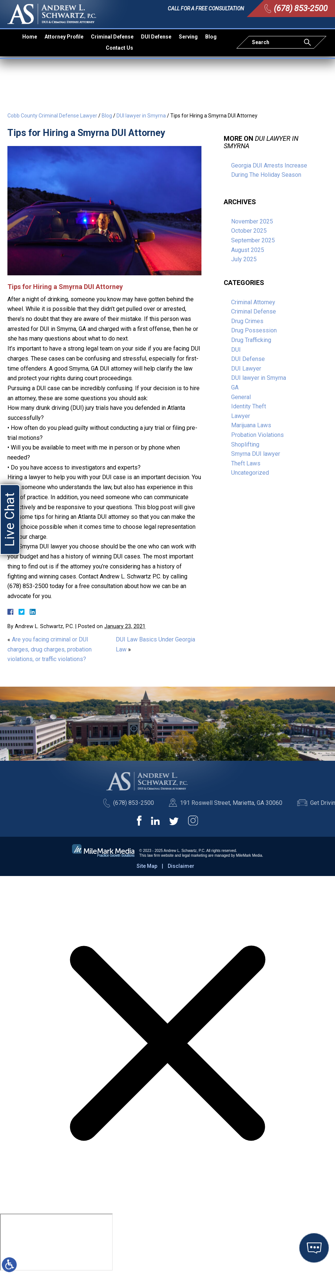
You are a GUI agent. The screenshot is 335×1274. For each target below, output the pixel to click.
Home (29, 37)
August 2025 (247, 249)
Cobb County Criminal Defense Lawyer (52, 116)
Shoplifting (245, 444)
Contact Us (119, 48)
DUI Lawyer (246, 368)
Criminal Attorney (253, 302)
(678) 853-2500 (301, 8)
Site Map (147, 866)
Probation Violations (257, 434)
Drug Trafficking (251, 340)
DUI (236, 349)
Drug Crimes (247, 321)
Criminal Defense (112, 37)
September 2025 (253, 240)
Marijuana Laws (251, 425)
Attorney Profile (64, 37)
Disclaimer (181, 866)
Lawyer (240, 415)
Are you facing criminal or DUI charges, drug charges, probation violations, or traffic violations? (49, 649)
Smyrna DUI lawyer (255, 453)
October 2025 (249, 230)
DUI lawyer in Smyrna (141, 116)
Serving (188, 37)
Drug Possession (254, 330)
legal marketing (194, 855)
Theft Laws (245, 463)
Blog (211, 37)
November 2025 (252, 221)
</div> (56, 1242)
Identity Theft (248, 406)
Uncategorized (250, 472)
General (241, 397)
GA (235, 387)
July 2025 (244, 259)
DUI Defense (156, 37)
